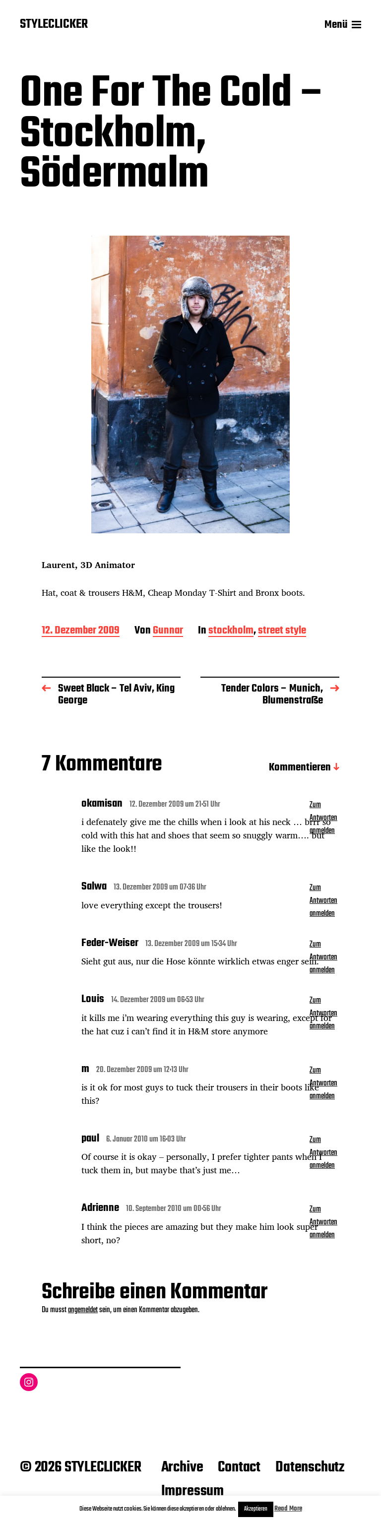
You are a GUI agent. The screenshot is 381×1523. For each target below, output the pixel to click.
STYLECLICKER (54, 24)
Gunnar (168, 631)
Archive (182, 1467)
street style (282, 631)
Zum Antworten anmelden (323, 818)
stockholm (231, 631)
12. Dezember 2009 (81, 631)
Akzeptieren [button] (255, 1509)
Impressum (192, 1491)
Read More (288, 1509)
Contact (239, 1467)
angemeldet (83, 1310)
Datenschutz (309, 1467)
